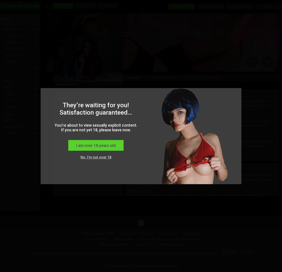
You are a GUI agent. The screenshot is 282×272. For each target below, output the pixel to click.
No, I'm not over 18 (96, 157)
